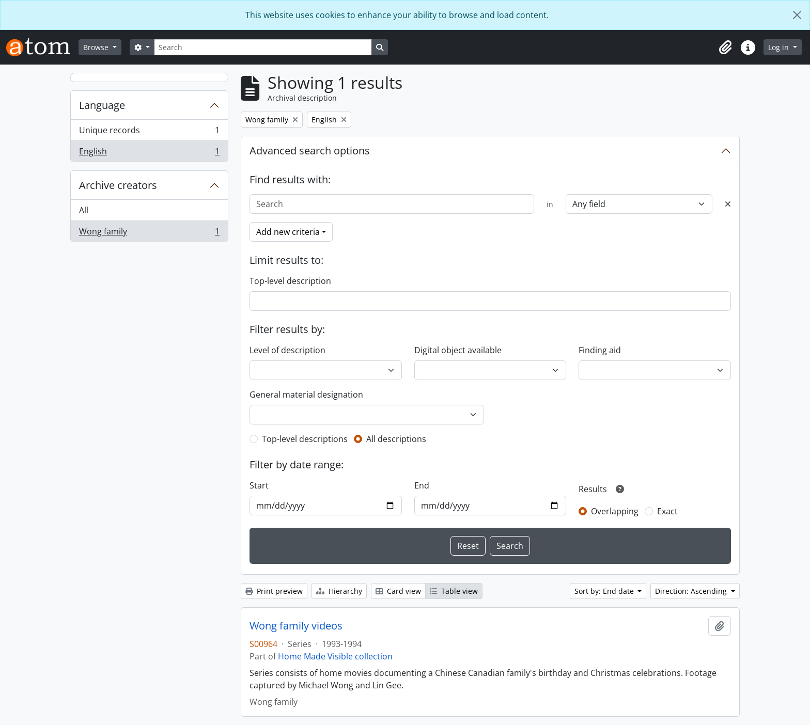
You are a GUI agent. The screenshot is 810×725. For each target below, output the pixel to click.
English (149, 153)
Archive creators (118, 185)
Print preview (274, 591)
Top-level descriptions (305, 439)
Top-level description (290, 281)
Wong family (149, 233)
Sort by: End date (605, 591)
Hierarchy (339, 591)
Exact (667, 511)
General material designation (306, 394)
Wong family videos (296, 626)
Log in (779, 47)
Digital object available (458, 350)
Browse (97, 47)
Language (102, 105)
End (421, 485)
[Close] (797, 15)
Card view (398, 591)
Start (259, 485)
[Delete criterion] (728, 204)
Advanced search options (310, 150)
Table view (454, 591)
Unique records (149, 132)
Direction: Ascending (692, 591)
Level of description (287, 350)
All (83, 210)
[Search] (263, 47)
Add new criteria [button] (288, 232)
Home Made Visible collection (335, 656)
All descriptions (396, 439)
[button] (725, 47)
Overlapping (614, 511)
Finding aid (600, 350)
